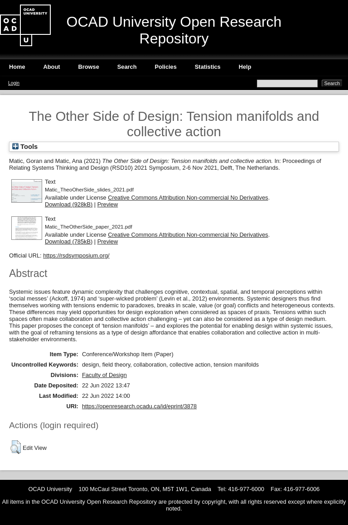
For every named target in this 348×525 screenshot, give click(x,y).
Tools (25, 146)
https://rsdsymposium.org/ (76, 255)
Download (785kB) (68, 241)
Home (17, 66)
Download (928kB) (68, 204)
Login (13, 83)
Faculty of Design (104, 375)
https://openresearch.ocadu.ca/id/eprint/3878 (139, 406)
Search (127, 66)
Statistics (208, 66)
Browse (88, 66)
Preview (107, 204)
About (52, 66)
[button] (15, 447)
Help (245, 66)
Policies (165, 66)
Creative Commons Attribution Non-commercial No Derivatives (188, 197)
